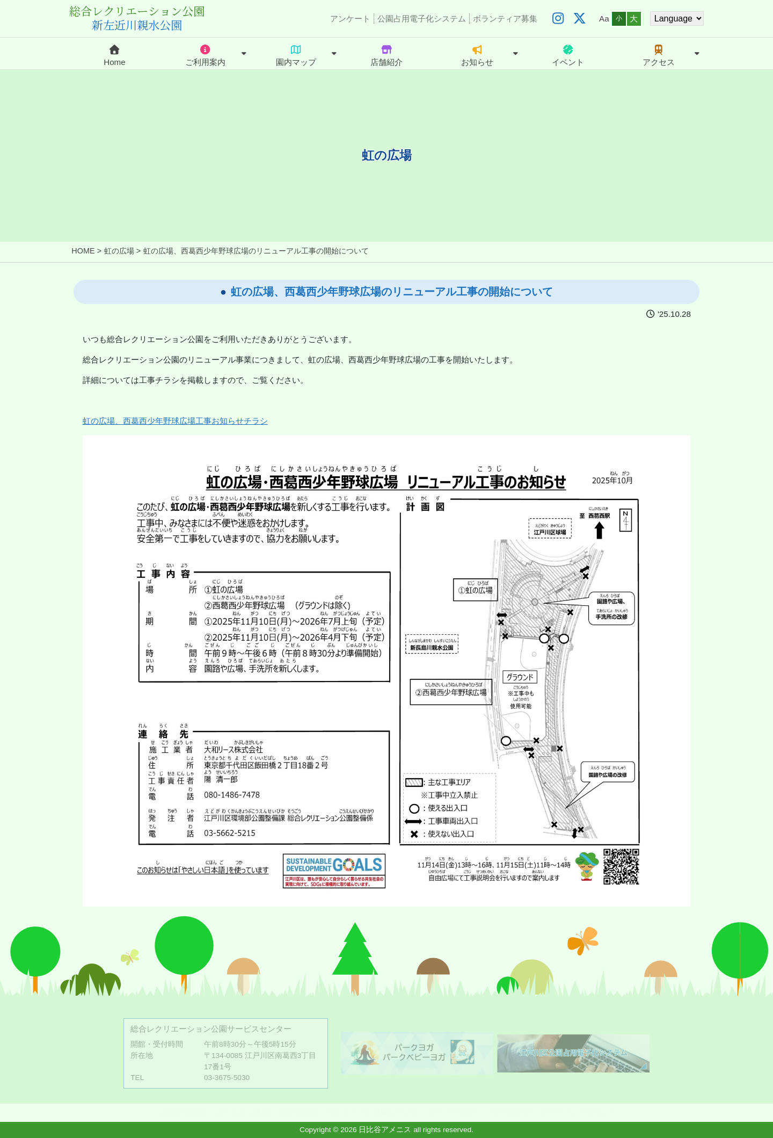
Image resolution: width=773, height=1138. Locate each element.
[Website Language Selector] (677, 18)
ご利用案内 (205, 53)
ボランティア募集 (505, 18)
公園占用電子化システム (421, 18)
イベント (568, 53)
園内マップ (296, 53)
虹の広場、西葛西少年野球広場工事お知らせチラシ (175, 420)
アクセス (659, 53)
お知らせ (477, 53)
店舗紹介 (386, 53)
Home (115, 53)
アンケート (350, 18)
